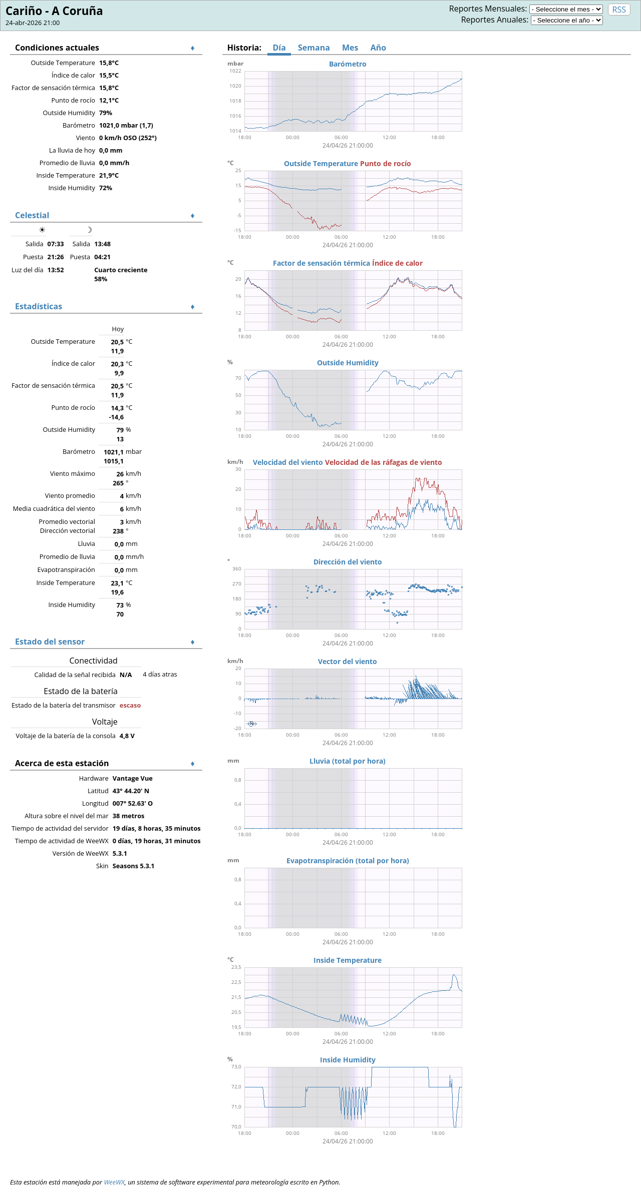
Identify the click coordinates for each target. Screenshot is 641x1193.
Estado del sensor (50, 641)
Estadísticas (38, 306)
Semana (314, 47)
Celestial (32, 215)
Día (278, 47)
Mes (350, 47)
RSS (619, 9)
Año (378, 47)
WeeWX (114, 1181)
